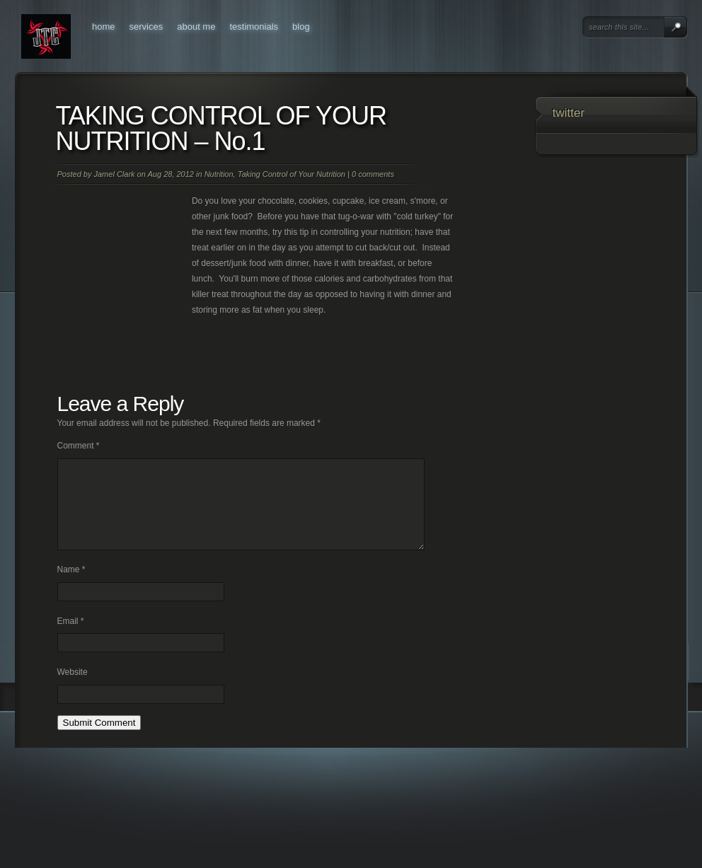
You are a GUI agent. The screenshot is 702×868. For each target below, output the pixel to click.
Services (146, 26)
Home (103, 26)
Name (71, 586)
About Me (196, 26)
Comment (78, 446)
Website (72, 689)
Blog (301, 26)
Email (70, 638)
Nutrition (219, 174)
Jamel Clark (113, 174)
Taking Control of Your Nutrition (291, 174)
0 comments (373, 174)
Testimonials (253, 26)
